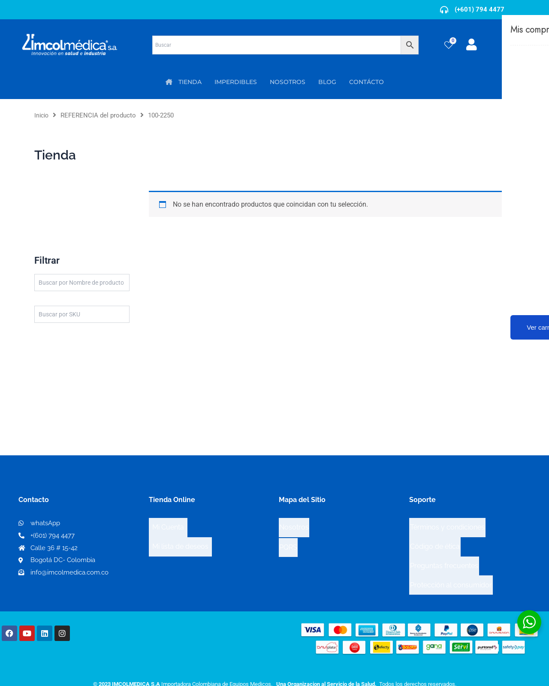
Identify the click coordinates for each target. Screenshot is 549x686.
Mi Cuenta (168, 525)
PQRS (288, 538)
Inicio (42, 115)
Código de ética (435, 538)
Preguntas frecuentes (444, 552)
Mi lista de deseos (180, 538)
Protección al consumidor (451, 566)
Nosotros (294, 524)
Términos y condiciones (447, 525)
